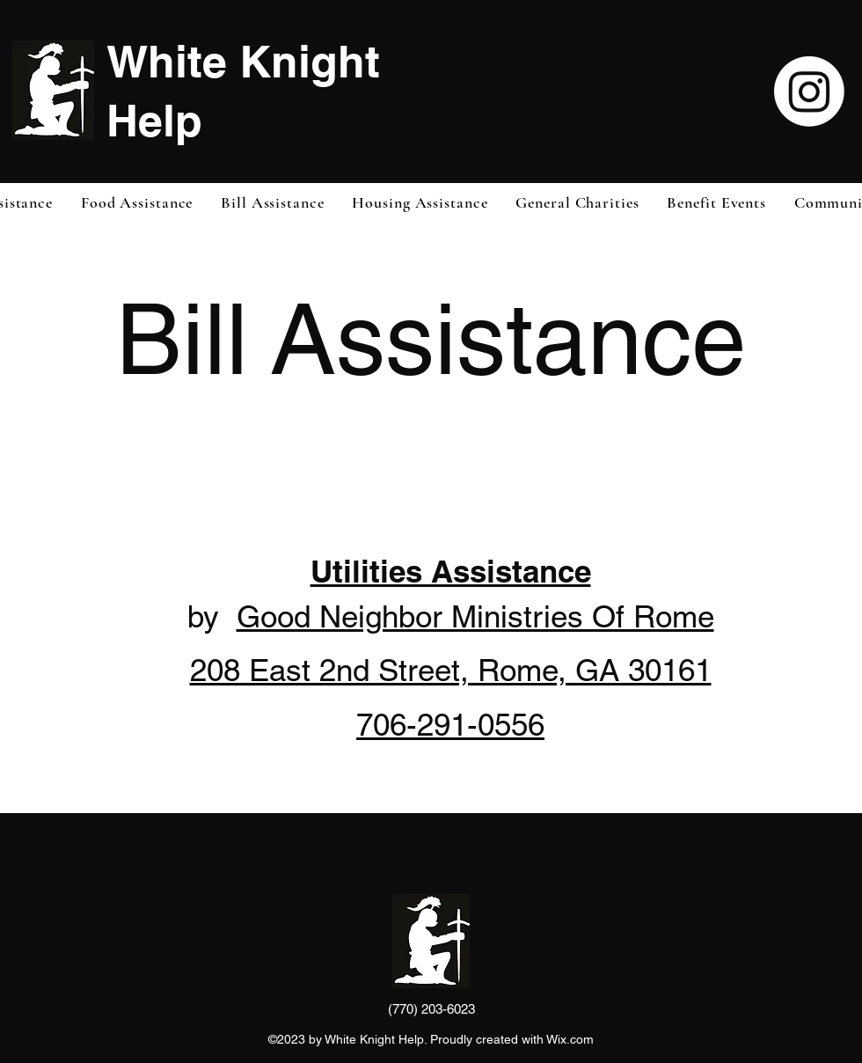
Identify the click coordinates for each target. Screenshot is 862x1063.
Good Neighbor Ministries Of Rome (475, 616)
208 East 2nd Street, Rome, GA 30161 (451, 670)
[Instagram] (809, 91)
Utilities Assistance (450, 571)
